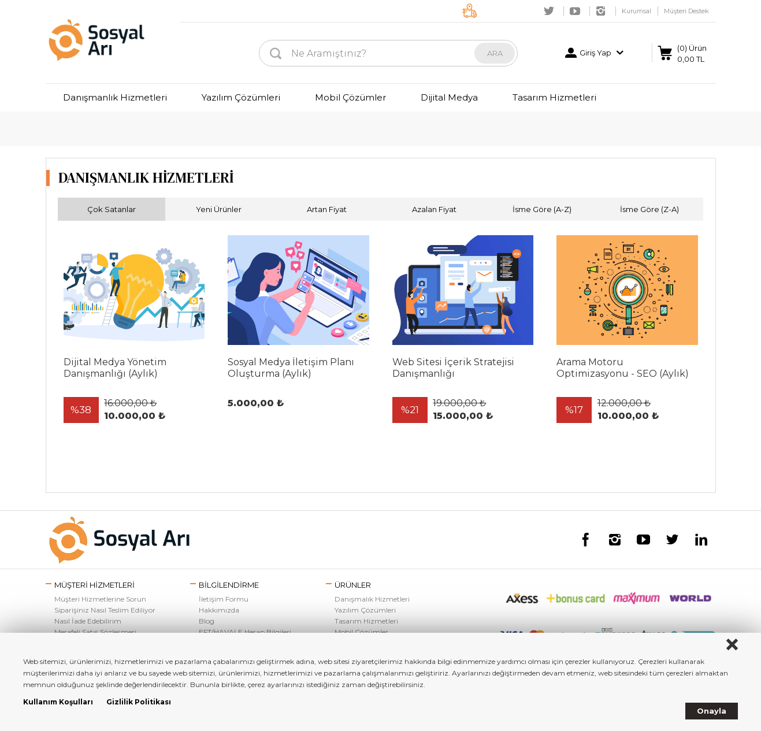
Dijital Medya (449, 97)
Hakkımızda (219, 610)
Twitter (549, 11)
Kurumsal (636, 11)
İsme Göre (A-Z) (542, 209)
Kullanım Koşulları (58, 701)
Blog (206, 621)
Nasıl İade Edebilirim (87, 621)
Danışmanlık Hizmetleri (115, 97)
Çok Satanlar (111, 209)
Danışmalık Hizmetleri (372, 599)
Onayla (711, 710)
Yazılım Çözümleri (241, 97)
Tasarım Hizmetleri (554, 97)
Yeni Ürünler (219, 209)
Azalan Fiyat (434, 209)
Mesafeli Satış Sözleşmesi (95, 632)
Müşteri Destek (686, 11)
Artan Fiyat (327, 209)
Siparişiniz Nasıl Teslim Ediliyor (104, 610)
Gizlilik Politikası (138, 701)
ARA (495, 53)
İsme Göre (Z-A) (649, 209)
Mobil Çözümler (350, 97)
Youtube (575, 11)
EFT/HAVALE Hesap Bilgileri (245, 632)
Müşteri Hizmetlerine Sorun (100, 599)
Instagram (601, 11)
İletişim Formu (223, 599)
